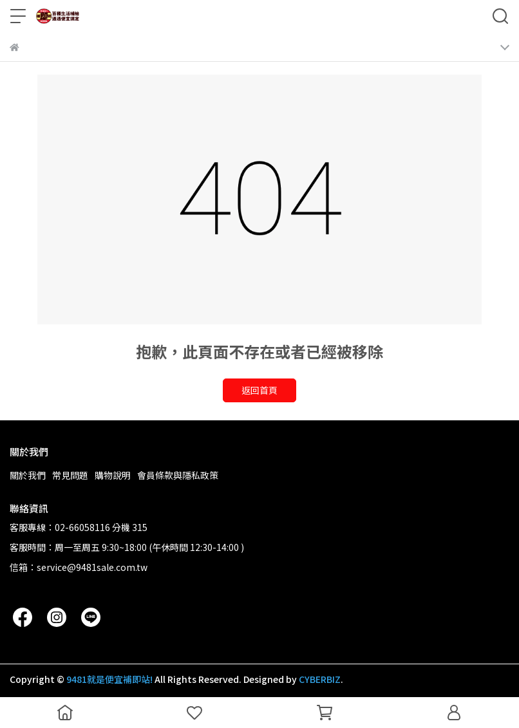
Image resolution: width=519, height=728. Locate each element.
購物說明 (113, 475)
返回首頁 (259, 390)
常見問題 (70, 475)
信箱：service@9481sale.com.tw (78, 567)
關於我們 (28, 475)
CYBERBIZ (320, 679)
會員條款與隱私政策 (177, 475)
